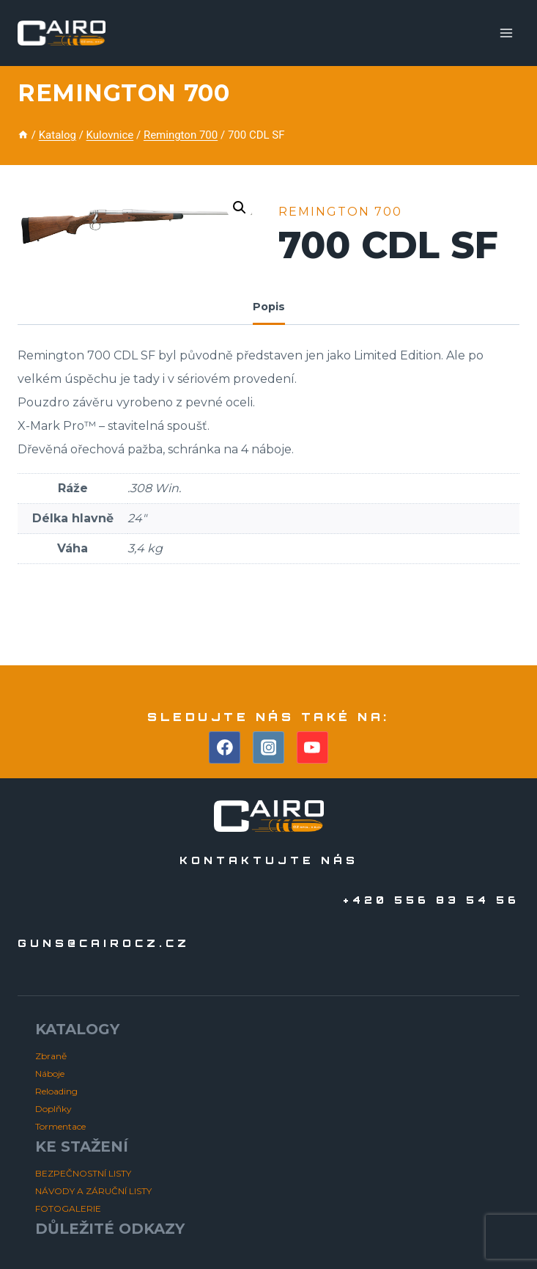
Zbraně (51, 1055)
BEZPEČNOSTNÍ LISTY (83, 1173)
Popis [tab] (269, 306)
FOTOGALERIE (68, 1208)
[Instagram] (269, 747)
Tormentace (60, 1126)
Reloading (56, 1091)
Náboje (49, 1073)
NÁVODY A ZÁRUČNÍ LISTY (93, 1190)
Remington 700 (123, 92)
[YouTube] (313, 747)
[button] (239, 207)
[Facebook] (225, 747)
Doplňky (53, 1108)
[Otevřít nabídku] (505, 32)
